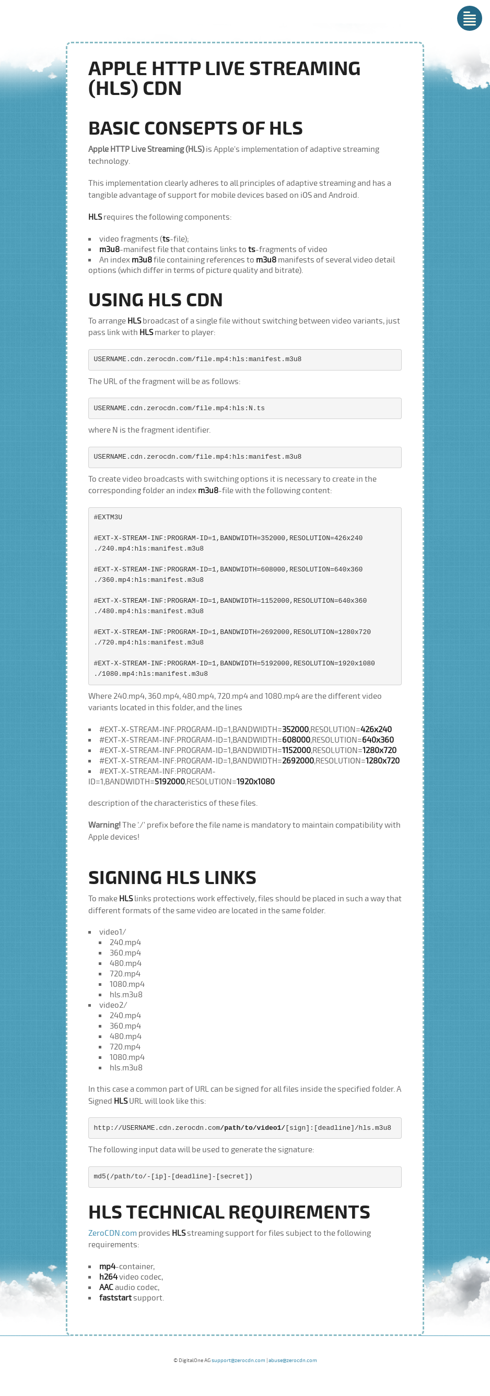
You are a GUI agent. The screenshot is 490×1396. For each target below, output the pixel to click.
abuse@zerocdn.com (293, 1360)
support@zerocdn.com (238, 1360)
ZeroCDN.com (112, 1233)
